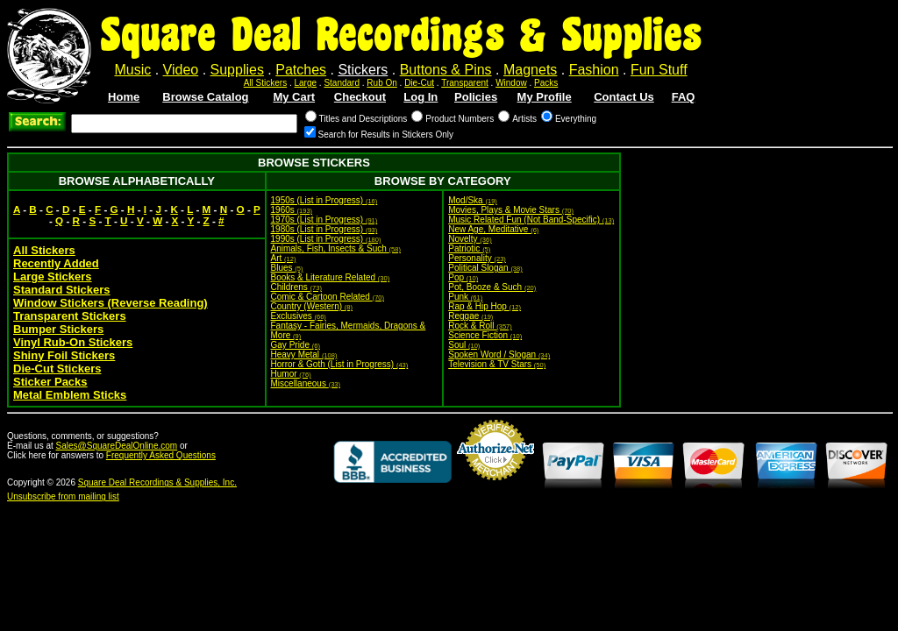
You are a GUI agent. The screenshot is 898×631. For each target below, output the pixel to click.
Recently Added (56, 263)
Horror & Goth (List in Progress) (340, 364)
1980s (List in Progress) (324, 229)
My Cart (294, 96)
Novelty (469, 239)
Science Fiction (485, 335)
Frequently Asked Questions (161, 455)
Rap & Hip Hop (484, 306)
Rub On (381, 83)
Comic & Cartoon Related (328, 296)
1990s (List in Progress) (326, 239)
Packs (546, 83)
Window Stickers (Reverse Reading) (110, 302)
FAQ (683, 96)
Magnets (530, 69)
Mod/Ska (472, 200)
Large (306, 83)
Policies (475, 96)
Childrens (296, 287)
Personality (477, 258)
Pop (463, 277)
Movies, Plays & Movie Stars (511, 210)
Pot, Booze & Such (492, 287)
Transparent (464, 83)
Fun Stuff (659, 69)
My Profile (544, 96)
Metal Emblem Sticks (69, 394)
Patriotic (469, 248)
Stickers (363, 69)
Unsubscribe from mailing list (63, 496)
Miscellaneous (306, 383)
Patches (300, 69)
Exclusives (298, 316)
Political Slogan (485, 268)
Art (283, 258)
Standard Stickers (61, 289)
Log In (420, 96)
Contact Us (624, 96)
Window (511, 83)
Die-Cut (419, 83)
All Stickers (265, 83)
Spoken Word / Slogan (499, 354)
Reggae (470, 316)
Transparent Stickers (69, 316)
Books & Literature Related (330, 277)
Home (123, 96)
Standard (342, 83)
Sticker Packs (50, 381)
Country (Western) (312, 306)
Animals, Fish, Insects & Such (336, 248)
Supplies (237, 69)
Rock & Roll (480, 325)
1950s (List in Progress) (324, 200)
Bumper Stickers (58, 329)
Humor (291, 374)
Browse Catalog (205, 96)
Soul (464, 345)
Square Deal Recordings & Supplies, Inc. (157, 482)
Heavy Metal (304, 354)
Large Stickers (52, 276)
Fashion (594, 69)
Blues (287, 268)
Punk (465, 296)
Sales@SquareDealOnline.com (117, 445)
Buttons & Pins (446, 69)
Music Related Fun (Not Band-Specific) (531, 219)
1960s (292, 210)
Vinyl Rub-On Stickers (72, 342)
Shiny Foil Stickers (64, 355)
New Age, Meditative (493, 229)
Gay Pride (295, 345)
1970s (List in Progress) (324, 219)
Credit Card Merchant (495, 487)
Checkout (360, 96)
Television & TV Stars (496, 364)
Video (181, 69)
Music (132, 69)
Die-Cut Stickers (57, 368)
